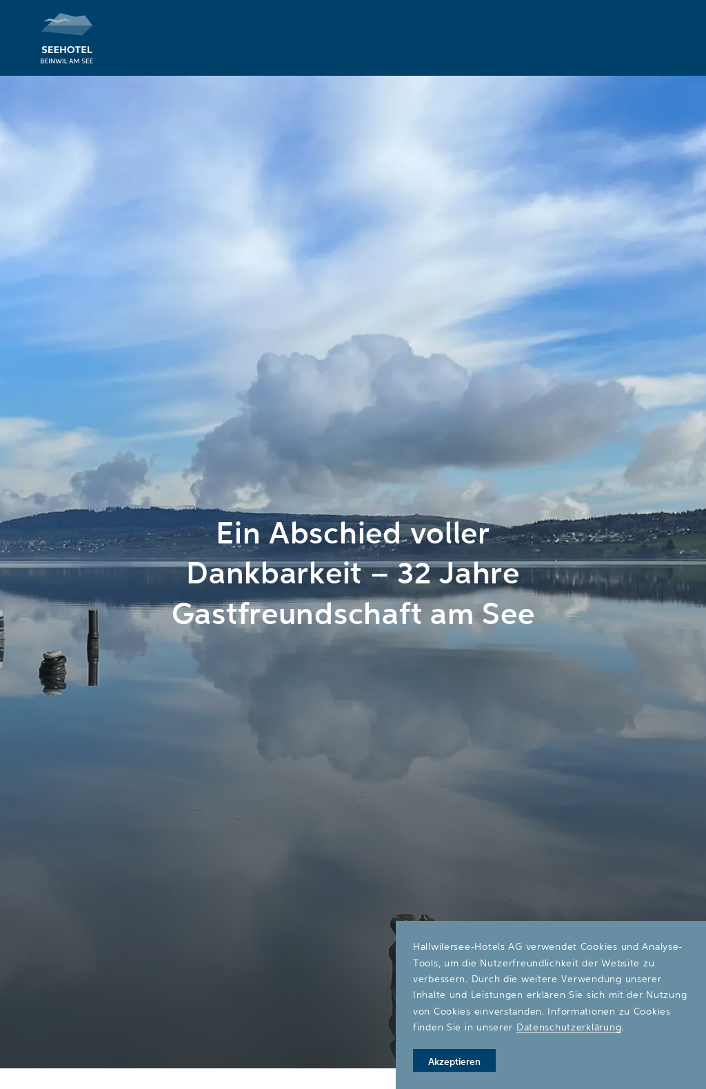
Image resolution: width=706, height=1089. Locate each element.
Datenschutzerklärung (568, 1027)
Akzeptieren (454, 1061)
